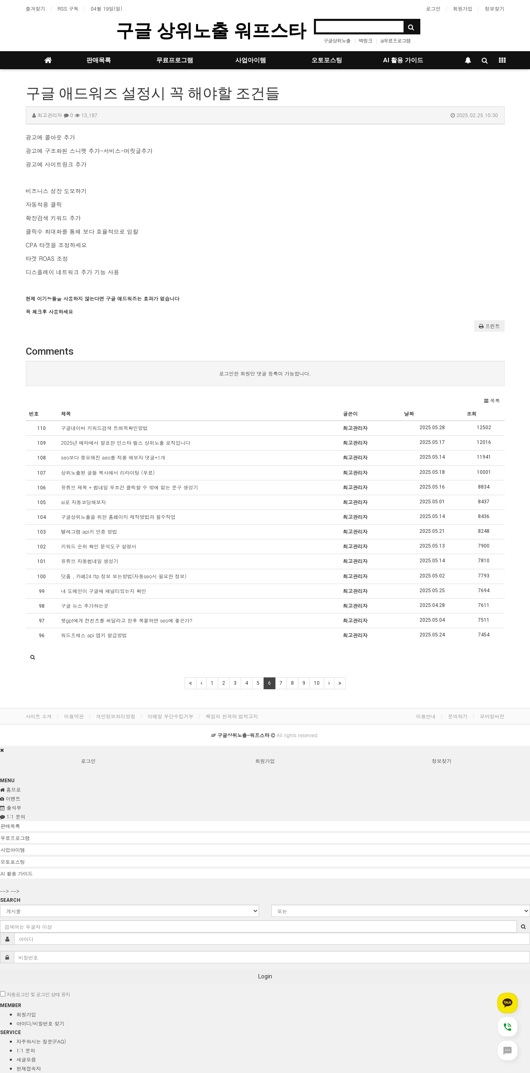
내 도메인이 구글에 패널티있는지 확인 (103, 590)
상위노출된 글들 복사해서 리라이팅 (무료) (108, 472)
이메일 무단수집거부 (171, 716)
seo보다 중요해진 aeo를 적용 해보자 (113, 457)
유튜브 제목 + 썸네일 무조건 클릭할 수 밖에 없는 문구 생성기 (129, 487)
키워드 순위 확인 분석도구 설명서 (98, 546)
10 (317, 683)
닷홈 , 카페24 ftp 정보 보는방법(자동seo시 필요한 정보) (124, 576)
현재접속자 (28, 1068)
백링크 (365, 40)
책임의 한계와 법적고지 (232, 716)
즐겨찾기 (35, 8)
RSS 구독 (68, 8)
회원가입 (463, 8)
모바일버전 (492, 716)
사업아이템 (250, 60)
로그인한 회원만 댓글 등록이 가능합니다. (265, 373)
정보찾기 (495, 8)
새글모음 (26, 1059)
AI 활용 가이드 (403, 60)
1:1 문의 (25, 1050)
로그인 (433, 8)
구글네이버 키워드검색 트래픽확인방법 (104, 427)
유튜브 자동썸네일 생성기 (89, 560)
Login (265, 976)
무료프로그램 (174, 60)
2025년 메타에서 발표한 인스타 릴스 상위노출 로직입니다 (125, 442)
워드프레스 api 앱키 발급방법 (94, 635)
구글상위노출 (336, 40)
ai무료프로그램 (395, 40)
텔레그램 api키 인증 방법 (89, 531)
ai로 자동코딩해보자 (83, 501)
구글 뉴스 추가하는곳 (84, 605)
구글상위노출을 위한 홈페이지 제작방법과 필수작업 (118, 516)
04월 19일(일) (106, 8)
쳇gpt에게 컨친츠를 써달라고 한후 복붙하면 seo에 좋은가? (126, 620)
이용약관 (74, 716)
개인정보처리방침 (115, 716)
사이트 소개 (39, 716)
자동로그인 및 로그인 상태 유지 (35, 994)
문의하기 (458, 716)
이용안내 (426, 716)
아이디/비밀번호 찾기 (40, 1023)
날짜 (409, 413)
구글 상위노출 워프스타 (211, 30)
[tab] (265, 826)
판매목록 (98, 60)
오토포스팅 (326, 60)
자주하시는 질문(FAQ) (41, 1041)
